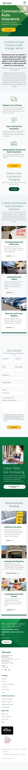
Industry (4, 390)
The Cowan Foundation (8, 684)
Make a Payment (6, 716)
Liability (8, 540)
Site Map (23, 754)
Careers (4, 681)
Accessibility (23, 749)
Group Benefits (9, 609)
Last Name (18, 358)
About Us (4, 679)
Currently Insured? (9, 397)
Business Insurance (7, 702)
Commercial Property (11, 573)
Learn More (14, 189)
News (3, 692)
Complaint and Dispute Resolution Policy (11, 754)
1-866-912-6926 (4, 667)
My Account (5, 714)
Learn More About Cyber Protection (13, 487)
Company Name (6, 382)
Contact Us (7, 642)
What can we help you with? (9, 400)
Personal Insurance (7, 699)
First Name (5, 358)
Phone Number (19, 367)
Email (3, 367)
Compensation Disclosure (7, 749)
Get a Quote (8, 29)
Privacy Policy (5, 751)
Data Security (5, 689)
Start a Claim (5, 719)
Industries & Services (7, 704)
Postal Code (5, 375)
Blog (3, 722)
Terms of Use (17, 749)
